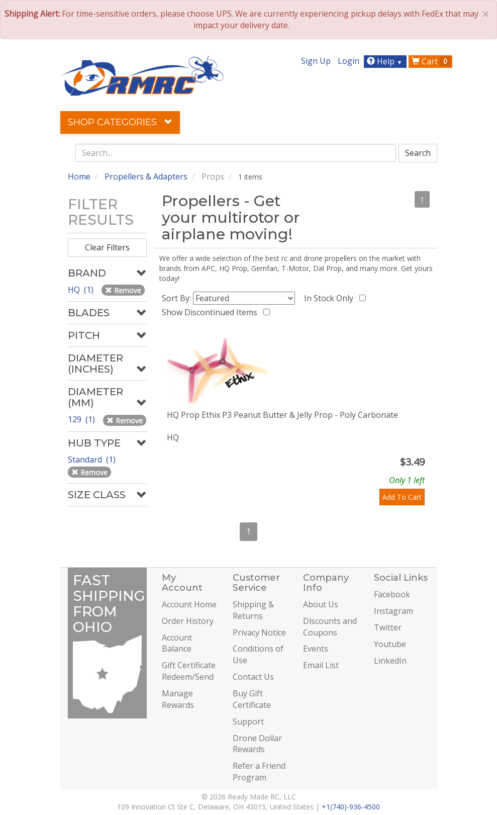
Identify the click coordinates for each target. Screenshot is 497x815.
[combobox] (235, 153)
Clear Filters (107, 247)
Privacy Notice (259, 632)
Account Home (189, 604)
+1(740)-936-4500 (351, 806)
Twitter (388, 627)
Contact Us (253, 676)
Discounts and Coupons (330, 626)
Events (315, 648)
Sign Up (316, 60)
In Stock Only (330, 298)
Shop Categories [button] (120, 122)
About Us (320, 604)
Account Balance (177, 643)
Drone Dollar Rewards (257, 744)
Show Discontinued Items (211, 312)
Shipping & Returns (253, 610)
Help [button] (386, 61)
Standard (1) (93, 459)
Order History (188, 620)
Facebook (392, 594)
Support (248, 721)
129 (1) (82, 419)
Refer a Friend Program (259, 771)
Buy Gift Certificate (252, 699)
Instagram (393, 610)
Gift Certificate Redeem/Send (189, 671)
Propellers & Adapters (146, 176)
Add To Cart (402, 497)
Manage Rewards (178, 699)
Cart (431, 61)
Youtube (390, 644)
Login (348, 60)
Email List (321, 665)
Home (79, 176)
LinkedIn (390, 660)
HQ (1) (81, 289)
